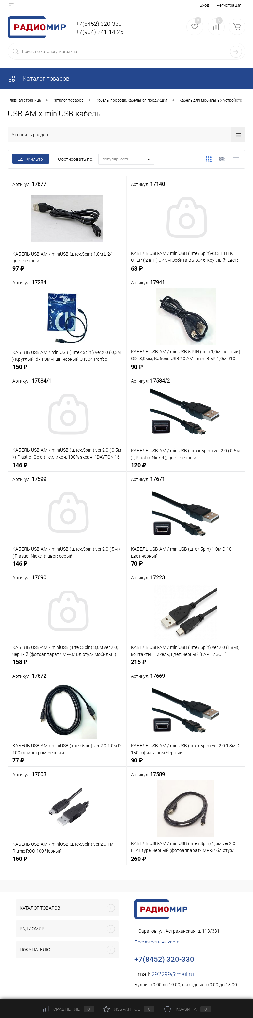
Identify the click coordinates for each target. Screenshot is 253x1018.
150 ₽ (67, 370)
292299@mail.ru (172, 974)
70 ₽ (186, 567)
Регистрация (229, 5)
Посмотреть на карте (156, 941)
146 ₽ (67, 469)
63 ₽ (186, 272)
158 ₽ (67, 666)
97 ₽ (67, 272)
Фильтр (30, 159)
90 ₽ (186, 370)
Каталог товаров (38, 78)
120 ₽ (186, 469)
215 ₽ (186, 666)
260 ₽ (186, 862)
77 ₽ (67, 764)
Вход (204, 5)
